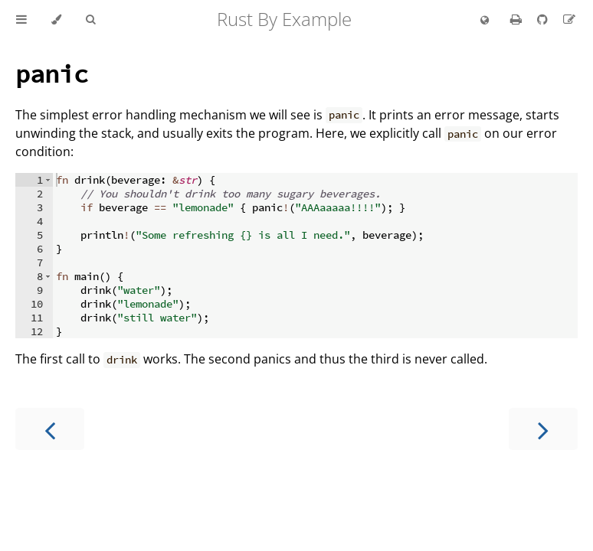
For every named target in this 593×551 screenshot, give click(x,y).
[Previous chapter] (49, 429)
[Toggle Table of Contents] (21, 20)
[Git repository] (544, 19)
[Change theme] (56, 20)
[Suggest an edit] (569, 19)
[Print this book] (517, 19)
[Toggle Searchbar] (90, 20)
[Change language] (484, 21)
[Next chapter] (543, 429)
